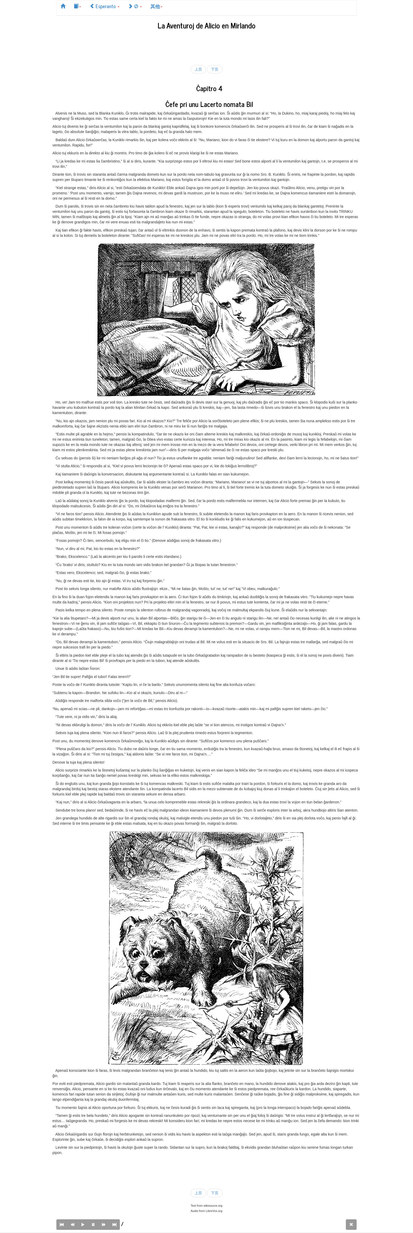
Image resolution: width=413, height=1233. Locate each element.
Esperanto (105, 6)
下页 (214, 69)
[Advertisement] (206, 46)
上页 (198, 69)
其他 (156, 6)
